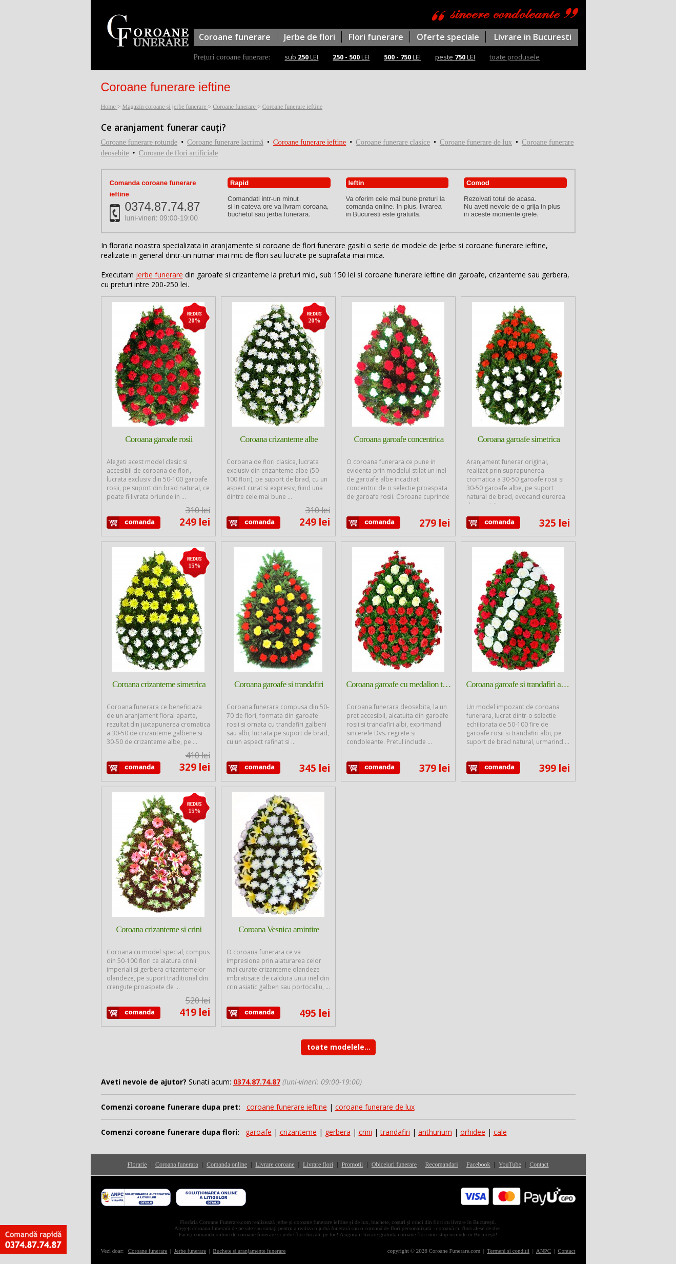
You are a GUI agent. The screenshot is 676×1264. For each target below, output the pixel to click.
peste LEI (455, 57)
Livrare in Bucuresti (532, 37)
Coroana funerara (176, 1164)
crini (365, 1132)
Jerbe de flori (309, 37)
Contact (538, 1164)
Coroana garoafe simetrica (519, 439)
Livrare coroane (274, 1164)
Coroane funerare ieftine (309, 142)
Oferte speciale (448, 37)
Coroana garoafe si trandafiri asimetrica (518, 684)
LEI (351, 57)
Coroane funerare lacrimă (225, 142)
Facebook (478, 1164)
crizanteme (298, 1132)
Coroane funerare (235, 37)
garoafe (258, 1132)
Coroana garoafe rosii (159, 439)
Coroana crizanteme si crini (158, 929)
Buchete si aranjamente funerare (249, 1251)
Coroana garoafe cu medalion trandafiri (399, 684)
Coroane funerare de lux (476, 142)
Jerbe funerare (190, 1251)
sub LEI (301, 57)
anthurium (435, 1132)
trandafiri (395, 1132)
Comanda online (227, 1164)
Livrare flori (318, 1164)
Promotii (352, 1164)
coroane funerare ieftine (287, 1107)
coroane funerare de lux (375, 1107)
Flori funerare (376, 37)
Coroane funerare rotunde (139, 142)
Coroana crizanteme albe (279, 439)
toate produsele (514, 57)
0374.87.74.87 (162, 206)
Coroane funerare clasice (393, 142)
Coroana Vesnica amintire (278, 929)
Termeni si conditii (508, 1251)
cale (500, 1132)
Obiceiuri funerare (394, 1164)
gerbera (338, 1132)
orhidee (472, 1132)
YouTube (510, 1164)
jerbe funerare (159, 274)
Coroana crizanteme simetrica (159, 684)
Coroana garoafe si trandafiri (278, 684)
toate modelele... (339, 1047)
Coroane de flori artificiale (178, 153)
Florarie (137, 1164)
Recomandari (441, 1164)
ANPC (543, 1251)
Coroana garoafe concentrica (398, 439)
